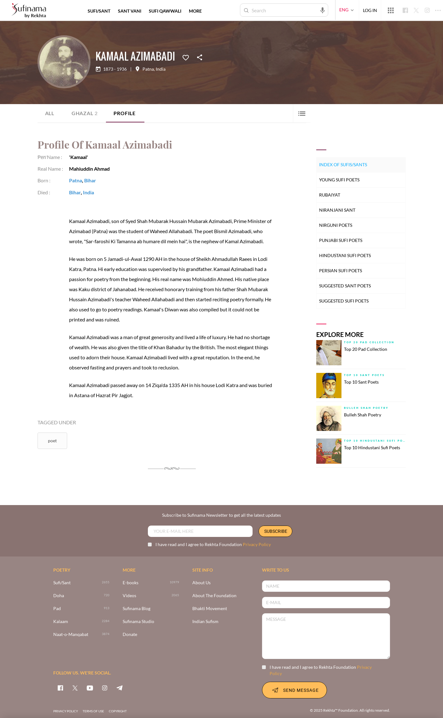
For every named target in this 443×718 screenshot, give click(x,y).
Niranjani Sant (337, 210)
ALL (49, 113)
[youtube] (90, 688)
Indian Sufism (205, 621)
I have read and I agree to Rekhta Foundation (209, 544)
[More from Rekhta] (390, 10)
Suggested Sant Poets (345, 285)
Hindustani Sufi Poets (345, 255)
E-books (130, 582)
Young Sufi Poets (339, 179)
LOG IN (370, 10)
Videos (129, 595)
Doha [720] (58, 595)
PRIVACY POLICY (65, 711)
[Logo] (28, 11)
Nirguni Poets (335, 225)
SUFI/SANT (99, 11)
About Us (201, 582)
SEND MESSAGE (294, 690)
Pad (57, 608)
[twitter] (75, 688)
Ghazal (85, 113)
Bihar (90, 180)
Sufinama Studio (138, 621)
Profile (125, 113)
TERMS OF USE (93, 711)
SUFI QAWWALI (165, 11)
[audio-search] (322, 9)
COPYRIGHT (118, 711)
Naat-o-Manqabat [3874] (70, 634)
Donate (130, 634)
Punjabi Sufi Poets (340, 240)
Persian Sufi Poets (340, 270)
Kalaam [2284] (60, 621)
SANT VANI (129, 11)
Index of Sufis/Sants (343, 164)
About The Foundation (214, 595)
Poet (52, 440)
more (195, 11)
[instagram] (105, 688)
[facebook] (60, 688)
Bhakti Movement (209, 608)
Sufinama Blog (136, 608)
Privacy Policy (257, 544)
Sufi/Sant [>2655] (62, 582)
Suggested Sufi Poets (344, 300)
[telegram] (119, 688)
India (161, 69)
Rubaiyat (329, 194)
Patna (148, 69)
